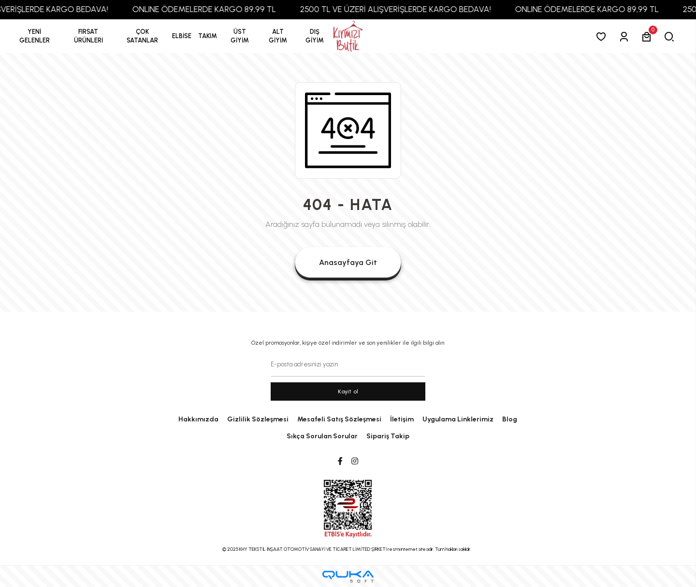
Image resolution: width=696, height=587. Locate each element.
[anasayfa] (348, 36)
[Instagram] (354, 461)
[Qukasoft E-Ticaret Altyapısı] (348, 577)
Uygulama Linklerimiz (457, 419)
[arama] (671, 36)
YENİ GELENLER (34, 36)
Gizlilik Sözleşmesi (258, 419)
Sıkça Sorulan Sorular (322, 436)
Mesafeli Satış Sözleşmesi (339, 419)
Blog (509, 419)
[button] (88, 36)
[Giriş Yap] (625, 36)
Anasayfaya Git (348, 262)
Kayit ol (348, 391)
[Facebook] (340, 461)
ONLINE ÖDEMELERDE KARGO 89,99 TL (221, 9)
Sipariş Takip (387, 436)
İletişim (402, 419)
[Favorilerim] (602, 36)
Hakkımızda (198, 419)
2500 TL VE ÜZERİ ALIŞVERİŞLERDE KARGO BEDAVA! (413, 9)
